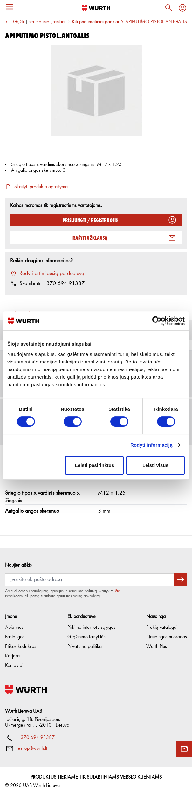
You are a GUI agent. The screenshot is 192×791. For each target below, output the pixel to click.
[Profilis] (182, 7)
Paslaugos (14, 632)
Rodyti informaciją (151, 445)
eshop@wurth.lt (32, 743)
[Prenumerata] (89, 574)
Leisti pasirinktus (94, 465)
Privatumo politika (84, 641)
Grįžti (14, 22)
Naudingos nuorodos (166, 632)
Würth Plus (156, 641)
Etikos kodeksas (20, 641)
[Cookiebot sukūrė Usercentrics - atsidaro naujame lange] (157, 321)
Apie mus (14, 622)
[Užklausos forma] (184, 749)
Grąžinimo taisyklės (86, 632)
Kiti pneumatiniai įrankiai (95, 22)
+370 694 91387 (36, 732)
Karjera (12, 651)
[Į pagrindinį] (96, 8)
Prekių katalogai (161, 622)
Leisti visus (155, 465)
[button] (96, 500)
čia (117, 586)
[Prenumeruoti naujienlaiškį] (180, 574)
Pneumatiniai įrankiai (45, 22)
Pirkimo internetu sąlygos (91, 622)
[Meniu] (9, 7)
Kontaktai (14, 660)
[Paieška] (168, 7)
